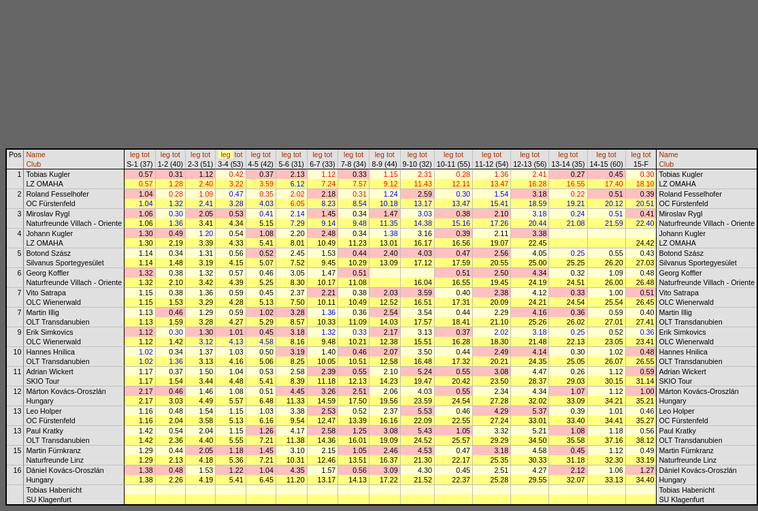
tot (146, 154)
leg (134, 154)
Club (33, 164)
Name (35, 154)
